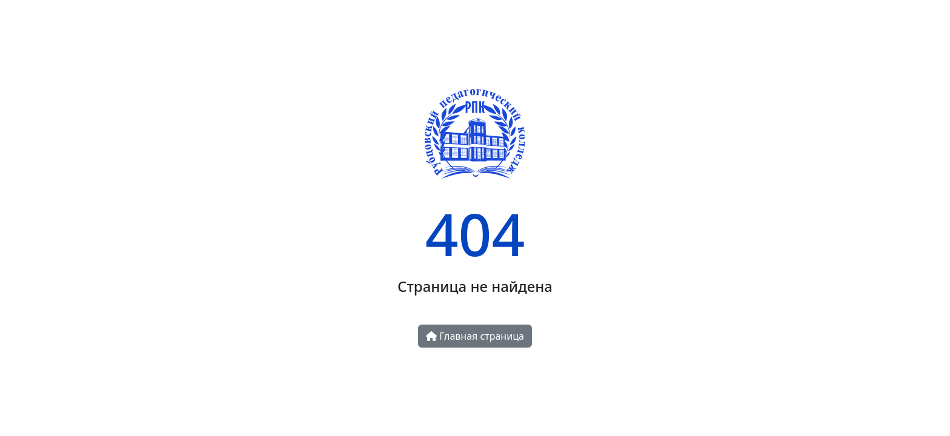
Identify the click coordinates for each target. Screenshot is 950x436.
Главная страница (475, 336)
